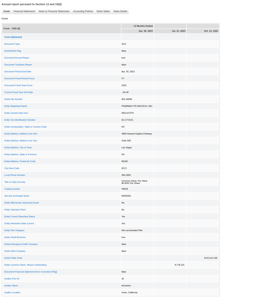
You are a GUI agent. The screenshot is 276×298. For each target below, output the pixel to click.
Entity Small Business (15, 237)
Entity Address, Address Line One (20, 134)
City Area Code (11, 168)
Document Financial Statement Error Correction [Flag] (30, 272)
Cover (6, 11)
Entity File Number (13, 99)
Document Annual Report (16, 58)
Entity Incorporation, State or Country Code (25, 127)
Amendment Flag (12, 51)
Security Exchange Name (16, 196)
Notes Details (119, 11)
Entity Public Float (13, 258)
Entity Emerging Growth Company (21, 244)
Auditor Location (12, 292)
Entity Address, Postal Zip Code (19, 161)
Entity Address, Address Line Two (20, 140)
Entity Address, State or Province (20, 154)
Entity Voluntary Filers (15, 209)
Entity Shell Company (14, 251)
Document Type (12, 44)
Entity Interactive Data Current (19, 223)
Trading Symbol (12, 189)
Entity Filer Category (14, 230)
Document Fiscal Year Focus (18, 85)
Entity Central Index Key (16, 113)
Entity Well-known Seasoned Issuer (21, 203)
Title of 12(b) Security (14, 182)
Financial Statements (23, 11)
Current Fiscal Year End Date (18, 92)
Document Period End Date (17, 71)
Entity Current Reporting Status (19, 216)
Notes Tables (102, 11)
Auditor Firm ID (11, 278)
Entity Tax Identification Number (19, 120)
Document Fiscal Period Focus (19, 78)
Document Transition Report (18, 64)
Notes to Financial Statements (53, 11)
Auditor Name (11, 285)
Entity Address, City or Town (18, 147)
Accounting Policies (82, 11)
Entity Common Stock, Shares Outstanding (25, 265)
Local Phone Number (14, 175)
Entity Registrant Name (15, 106)
